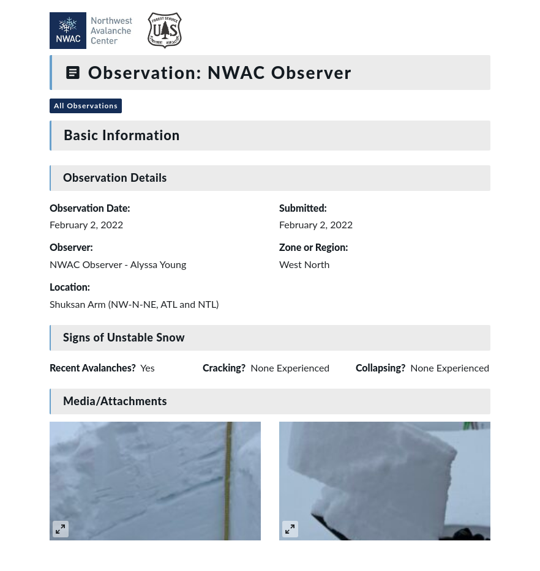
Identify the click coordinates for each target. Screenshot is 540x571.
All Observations (86, 105)
